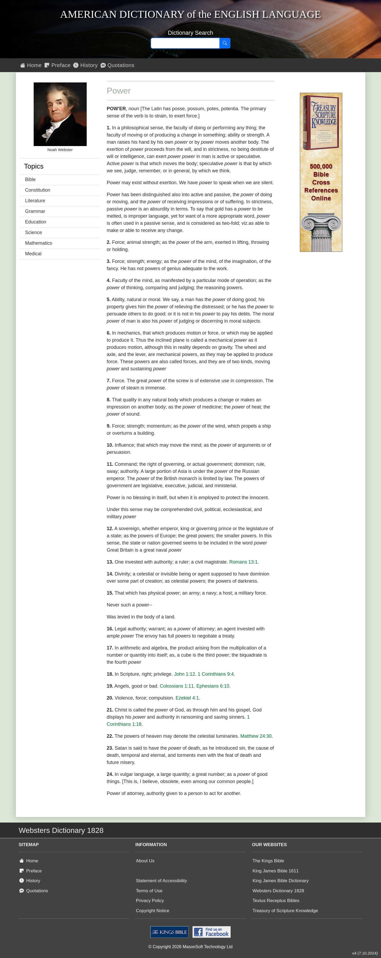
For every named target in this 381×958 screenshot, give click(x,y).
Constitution (37, 190)
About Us (145, 860)
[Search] (224, 43)
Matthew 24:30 (255, 736)
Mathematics (38, 243)
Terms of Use (149, 890)
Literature (35, 200)
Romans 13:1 (243, 562)
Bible (30, 179)
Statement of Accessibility (161, 880)
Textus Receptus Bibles (276, 900)
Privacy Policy (150, 900)
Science (33, 232)
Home (31, 65)
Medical (33, 253)
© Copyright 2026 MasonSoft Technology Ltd (190, 946)
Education (35, 222)
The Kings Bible (268, 860)
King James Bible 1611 (276, 870)
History (85, 65)
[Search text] (185, 43)
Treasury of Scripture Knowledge (285, 910)
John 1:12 (184, 674)
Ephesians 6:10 (212, 686)
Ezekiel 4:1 (187, 698)
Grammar (35, 211)
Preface (57, 65)
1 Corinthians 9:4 (216, 674)
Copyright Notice (152, 910)
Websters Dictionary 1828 (278, 890)
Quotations (117, 65)
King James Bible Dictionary (281, 880)
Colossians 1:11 (177, 686)
